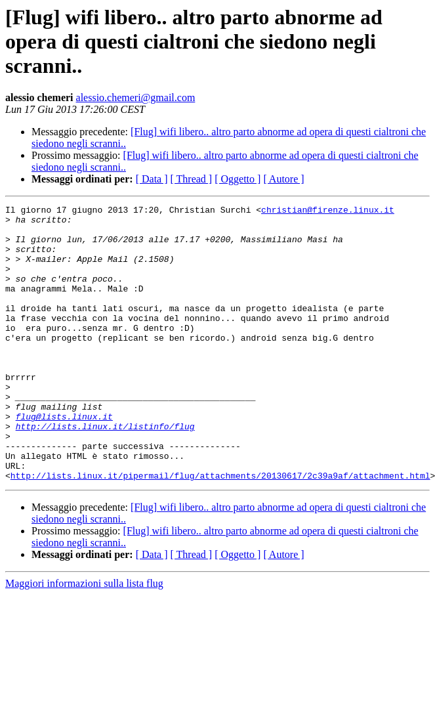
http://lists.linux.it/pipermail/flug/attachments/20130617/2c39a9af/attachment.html (220, 530)
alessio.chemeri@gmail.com (136, 97)
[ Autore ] (283, 178)
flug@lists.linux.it (64, 459)
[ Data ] (152, 178)
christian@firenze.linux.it (327, 211)
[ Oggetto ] (237, 178)
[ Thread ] (192, 178)
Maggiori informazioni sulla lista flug (84, 638)
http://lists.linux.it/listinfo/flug (105, 471)
